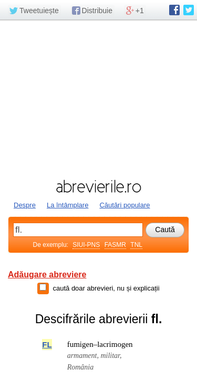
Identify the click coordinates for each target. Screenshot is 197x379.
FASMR (115, 244)
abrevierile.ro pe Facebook (174, 10)
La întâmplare (68, 205)
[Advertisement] (98, 98)
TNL (136, 244)
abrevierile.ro (98, 186)
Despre (25, 205)
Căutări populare (124, 205)
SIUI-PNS (86, 244)
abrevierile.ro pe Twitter (188, 10)
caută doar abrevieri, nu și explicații (106, 288)
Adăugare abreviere (47, 274)
